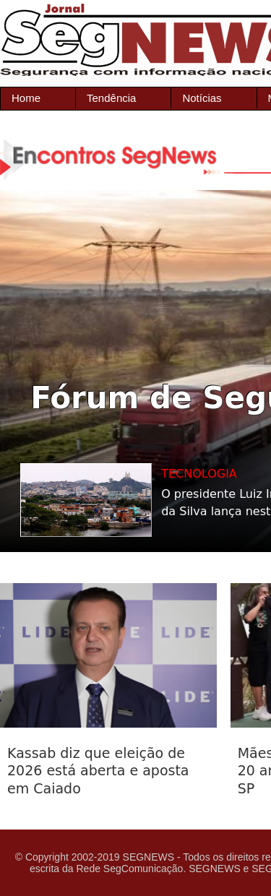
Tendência (111, 98)
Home (26, 98)
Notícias (201, 98)
